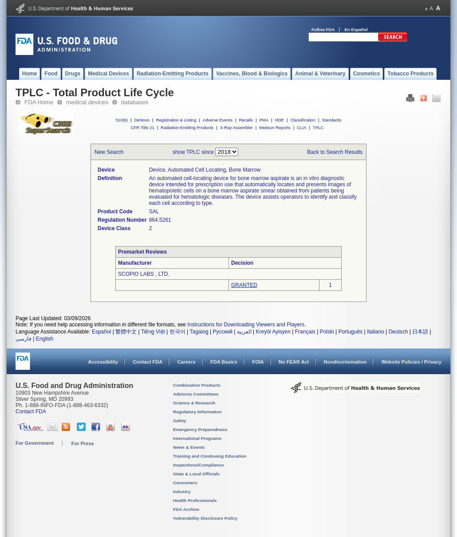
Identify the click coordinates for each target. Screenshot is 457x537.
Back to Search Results (334, 152)
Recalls (245, 120)
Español (101, 332)
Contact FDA (147, 362)
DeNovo (142, 120)
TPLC (318, 127)
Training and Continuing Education (209, 456)
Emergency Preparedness (200, 429)
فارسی (24, 339)
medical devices (87, 102)
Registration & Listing (176, 120)
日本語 (420, 332)
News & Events (189, 447)
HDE (279, 120)
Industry (181, 491)
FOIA (258, 362)
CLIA (301, 127)
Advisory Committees (195, 394)
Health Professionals (195, 500)
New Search (109, 152)
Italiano (375, 332)
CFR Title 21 (142, 127)
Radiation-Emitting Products (187, 127)
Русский (222, 332)
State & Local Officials (196, 473)
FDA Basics (223, 362)
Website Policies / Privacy (411, 362)
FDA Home (38, 102)
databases (134, 102)
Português (350, 332)
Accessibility (103, 362)
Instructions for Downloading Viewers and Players (245, 324)
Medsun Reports (274, 127)
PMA (263, 120)
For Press (82, 443)
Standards (332, 120)
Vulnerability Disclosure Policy (205, 518)
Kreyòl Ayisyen (273, 332)
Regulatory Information (197, 411)
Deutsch (398, 332)
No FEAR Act (294, 362)
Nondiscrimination (345, 362)
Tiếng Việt (153, 332)
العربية (244, 332)
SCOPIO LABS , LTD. (143, 274)
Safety (179, 420)
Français (305, 332)
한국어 (177, 332)
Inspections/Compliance (198, 465)
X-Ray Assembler (236, 127)
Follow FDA (323, 29)
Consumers (185, 482)
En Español (356, 29)
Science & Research (194, 402)
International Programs (197, 438)
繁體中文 (126, 332)
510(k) (122, 120)
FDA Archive (186, 509)
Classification (302, 120)
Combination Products (197, 385)
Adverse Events (217, 120)
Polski (327, 332)
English (44, 339)
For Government (35, 443)
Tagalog (199, 332)
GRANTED (244, 285)
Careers (186, 362)
